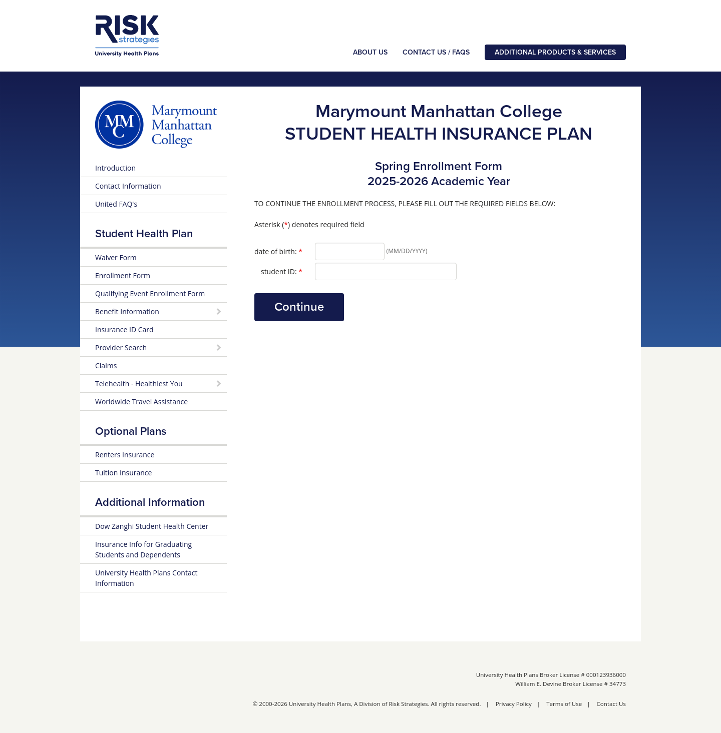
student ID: (281, 271)
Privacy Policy (514, 703)
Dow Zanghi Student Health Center (151, 526)
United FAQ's (116, 204)
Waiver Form (116, 257)
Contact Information (128, 186)
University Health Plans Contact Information (146, 578)
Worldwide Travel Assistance (141, 401)
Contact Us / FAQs (436, 52)
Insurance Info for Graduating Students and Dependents (143, 549)
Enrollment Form (122, 275)
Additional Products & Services (555, 52)
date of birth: (278, 251)
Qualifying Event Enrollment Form (150, 293)
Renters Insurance (124, 454)
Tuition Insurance (123, 472)
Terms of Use (564, 703)
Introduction (115, 168)
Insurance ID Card (124, 329)
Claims (106, 365)
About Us (370, 52)
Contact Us (611, 703)
